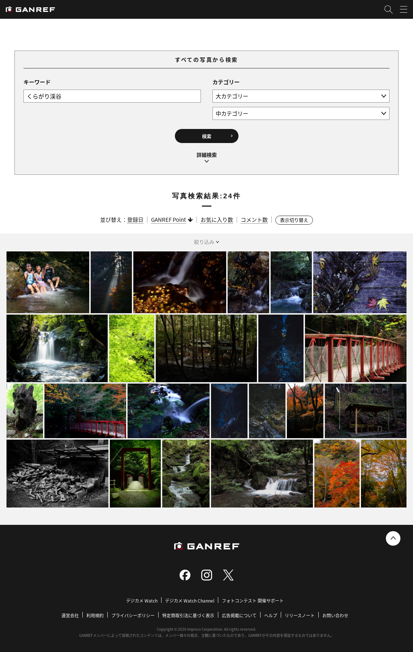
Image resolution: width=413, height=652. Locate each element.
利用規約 (95, 615)
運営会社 (70, 615)
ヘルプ (270, 615)
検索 (206, 136)
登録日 (135, 219)
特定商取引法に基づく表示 (188, 615)
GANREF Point (168, 219)
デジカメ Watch (142, 600)
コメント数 (254, 219)
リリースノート (300, 615)
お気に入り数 (217, 219)
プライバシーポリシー (133, 615)
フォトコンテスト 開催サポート (253, 600)
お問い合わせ (335, 615)
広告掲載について (239, 615)
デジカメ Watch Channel (189, 600)
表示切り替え (294, 219)
